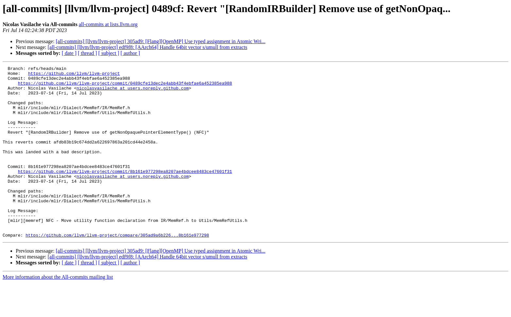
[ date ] (69, 53)
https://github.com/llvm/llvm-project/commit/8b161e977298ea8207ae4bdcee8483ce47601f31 (125, 193)
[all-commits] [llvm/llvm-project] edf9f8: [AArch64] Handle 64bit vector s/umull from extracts (147, 47)
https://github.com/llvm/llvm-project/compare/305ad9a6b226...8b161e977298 (117, 269)
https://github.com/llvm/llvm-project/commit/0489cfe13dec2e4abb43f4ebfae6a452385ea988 (125, 87)
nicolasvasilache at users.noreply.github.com (132, 93)
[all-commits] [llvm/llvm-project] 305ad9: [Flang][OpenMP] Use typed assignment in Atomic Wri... (161, 41)
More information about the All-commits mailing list (58, 311)
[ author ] (130, 53)
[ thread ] (87, 53)
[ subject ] (108, 53)
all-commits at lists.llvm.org (108, 24)
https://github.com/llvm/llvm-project (74, 75)
